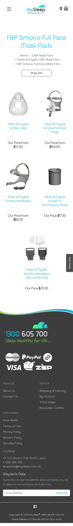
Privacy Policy (12, 431)
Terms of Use (12, 426)
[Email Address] (28, 493)
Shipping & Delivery (53, 390)
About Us (9, 390)
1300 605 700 (12, 462)
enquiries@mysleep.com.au (22, 466)
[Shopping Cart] (64, 9)
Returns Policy (12, 437)
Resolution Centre (52, 407)
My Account (47, 396)
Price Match (10, 420)
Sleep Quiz (69, 263)
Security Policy (12, 443)
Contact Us (10, 396)
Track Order (48, 402)
